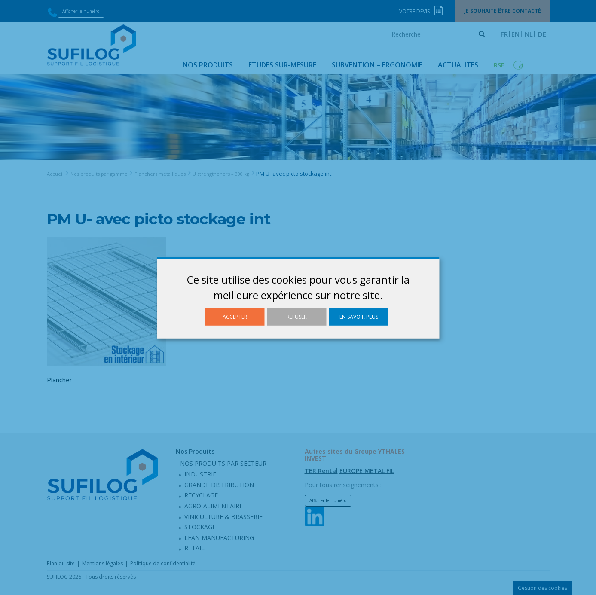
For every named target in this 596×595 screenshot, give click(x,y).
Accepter (235, 316)
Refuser (297, 316)
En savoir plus (358, 316)
